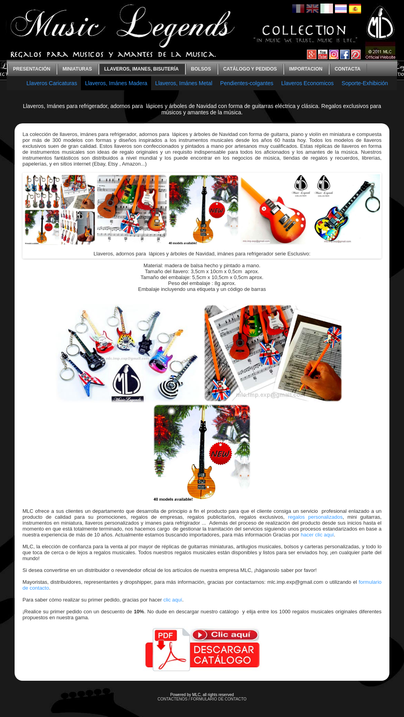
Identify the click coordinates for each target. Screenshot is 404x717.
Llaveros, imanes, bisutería (141, 69)
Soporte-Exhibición (365, 83)
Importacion (305, 69)
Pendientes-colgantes (246, 83)
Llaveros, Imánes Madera (116, 83)
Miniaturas (77, 69)
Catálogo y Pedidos (250, 69)
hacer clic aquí (317, 535)
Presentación (31, 69)
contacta (348, 69)
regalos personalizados (315, 517)
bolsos (201, 69)
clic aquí (172, 600)
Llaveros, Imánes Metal (183, 83)
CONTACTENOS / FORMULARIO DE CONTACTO (202, 699)
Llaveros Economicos (307, 83)
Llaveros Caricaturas (51, 83)
